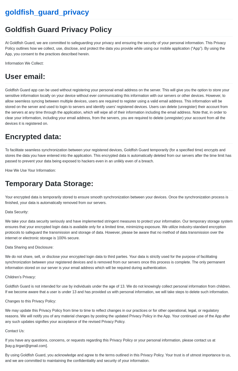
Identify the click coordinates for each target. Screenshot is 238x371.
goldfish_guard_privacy (47, 12)
